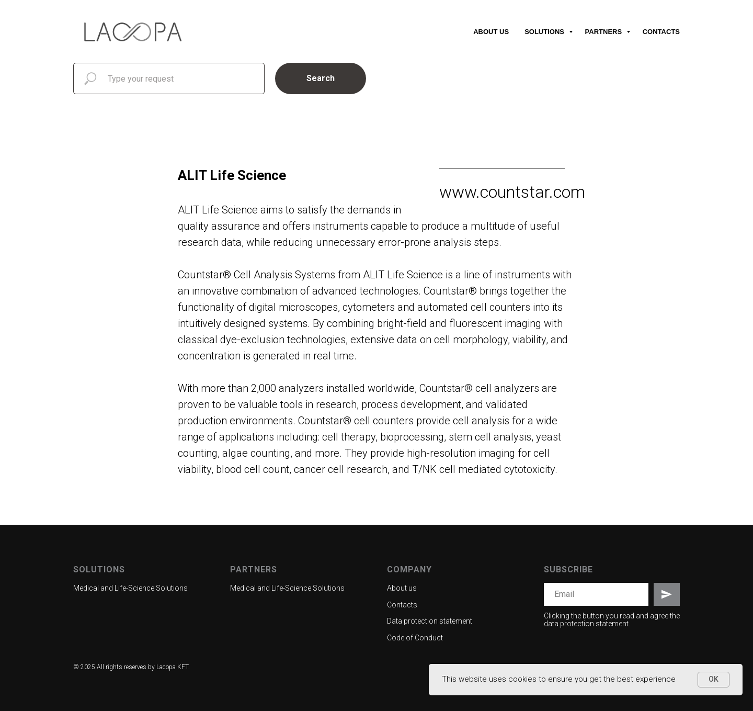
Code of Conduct (415, 638)
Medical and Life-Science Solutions (130, 588)
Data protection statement (429, 621)
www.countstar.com (512, 192)
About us (491, 32)
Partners (604, 32)
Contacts (661, 32)
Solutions (545, 32)
